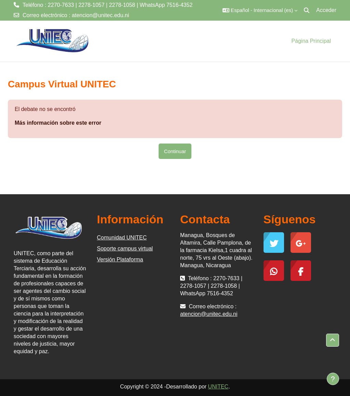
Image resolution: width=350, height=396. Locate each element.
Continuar (175, 151)
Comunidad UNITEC (122, 237)
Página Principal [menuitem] (311, 41)
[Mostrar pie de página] (333, 379)
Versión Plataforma (120, 259)
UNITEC (218, 386)
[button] (259, 10)
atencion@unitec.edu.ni (100, 15)
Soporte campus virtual (125, 248)
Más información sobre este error (58, 123)
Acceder (326, 10)
